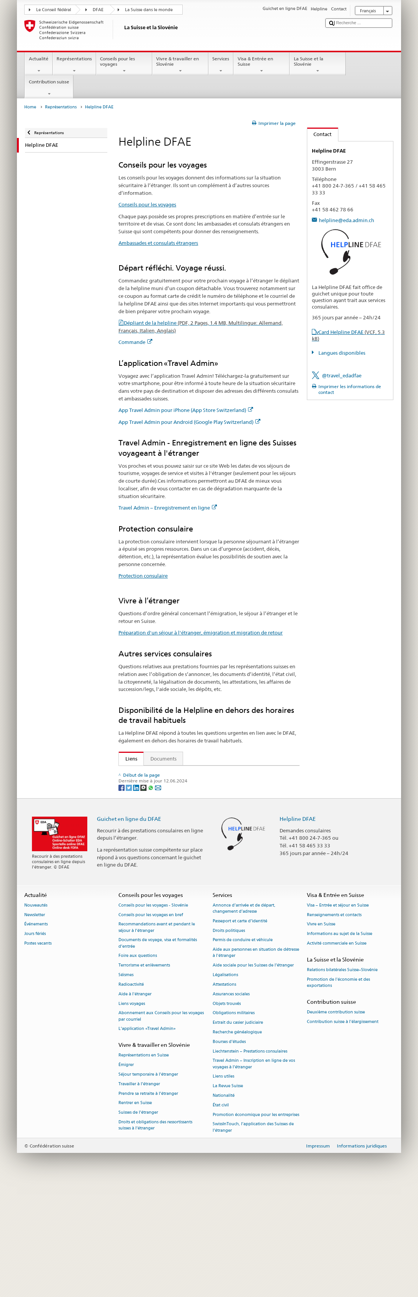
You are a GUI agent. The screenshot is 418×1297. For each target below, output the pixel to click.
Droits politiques (229, 1040)
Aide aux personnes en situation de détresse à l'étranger (256, 1062)
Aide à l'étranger (135, 1103)
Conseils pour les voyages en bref (150, 1024)
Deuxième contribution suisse (336, 1121)
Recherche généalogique (237, 1141)
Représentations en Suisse (143, 1164)
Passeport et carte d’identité (240, 1030)
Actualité (38, 65)
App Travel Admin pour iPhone (162, 808)
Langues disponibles (341, 353)
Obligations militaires (234, 1122)
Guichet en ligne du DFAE (129, 928)
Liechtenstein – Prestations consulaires (250, 1160)
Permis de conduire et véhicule (243, 1049)
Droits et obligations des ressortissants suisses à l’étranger (155, 1235)
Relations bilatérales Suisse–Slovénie (342, 1079)
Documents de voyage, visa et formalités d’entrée (157, 1052)
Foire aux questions (137, 1065)
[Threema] (144, 897)
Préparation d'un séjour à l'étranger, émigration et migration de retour (200, 632)
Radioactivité (131, 1093)
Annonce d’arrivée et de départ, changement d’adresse (244, 1017)
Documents (163, 759)
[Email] (158, 897)
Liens (128, 759)
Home (30, 107)
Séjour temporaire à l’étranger (148, 1184)
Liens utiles (223, 1186)
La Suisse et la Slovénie (317, 65)
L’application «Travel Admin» (147, 1138)
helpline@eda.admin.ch (346, 220)
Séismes (125, 1084)
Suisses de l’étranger (138, 1222)
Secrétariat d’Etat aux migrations (165, 773)
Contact (319, 134)
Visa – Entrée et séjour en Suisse (338, 1014)
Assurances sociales (231, 1103)
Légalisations (225, 1084)
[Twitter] (129, 897)
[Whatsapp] (151, 897)
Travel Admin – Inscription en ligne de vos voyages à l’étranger (254, 1173)
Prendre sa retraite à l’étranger (148, 1203)
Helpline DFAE (298, 928)
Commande (135, 342)
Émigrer (126, 1174)
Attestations (224, 1093)
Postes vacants (38, 1053)
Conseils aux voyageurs (149, 785)
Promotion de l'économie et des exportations (338, 1092)
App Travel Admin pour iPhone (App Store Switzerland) (185, 410)
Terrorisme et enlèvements (144, 1075)
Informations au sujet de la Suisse (339, 1043)
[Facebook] (122, 897)
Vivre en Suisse (321, 1033)
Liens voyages (131, 1113)
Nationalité (224, 1205)
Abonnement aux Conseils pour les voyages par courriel (161, 1125)
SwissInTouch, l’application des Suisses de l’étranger (253, 1236)
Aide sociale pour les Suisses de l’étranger (253, 1075)
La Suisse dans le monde (149, 9)
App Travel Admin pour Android (164, 820)
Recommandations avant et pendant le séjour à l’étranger (156, 1037)
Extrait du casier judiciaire (238, 1132)
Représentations (74, 65)
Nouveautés (35, 1014)
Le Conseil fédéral (53, 9)
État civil (221, 1214)
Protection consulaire (143, 576)
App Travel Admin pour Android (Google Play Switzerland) (189, 422)
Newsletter (34, 1024)
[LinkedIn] (136, 897)
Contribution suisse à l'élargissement (342, 1131)
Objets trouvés (227, 1113)
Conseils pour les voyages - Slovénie (153, 1014)
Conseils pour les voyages (124, 65)
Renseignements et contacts (334, 1024)
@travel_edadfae (341, 375)
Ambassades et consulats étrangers (158, 243)
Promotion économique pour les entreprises (256, 1224)
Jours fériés (35, 1043)
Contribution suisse (49, 88)
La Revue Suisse (228, 1195)
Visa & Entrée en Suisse (261, 65)
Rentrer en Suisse (135, 1212)
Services (221, 65)
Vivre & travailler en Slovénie (180, 65)
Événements (36, 1033)
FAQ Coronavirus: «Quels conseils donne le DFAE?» (181, 867)
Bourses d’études (229, 1151)
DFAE (98, 9)
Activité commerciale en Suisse (336, 1053)
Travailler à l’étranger (139, 1193)
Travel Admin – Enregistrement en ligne (167, 508)
